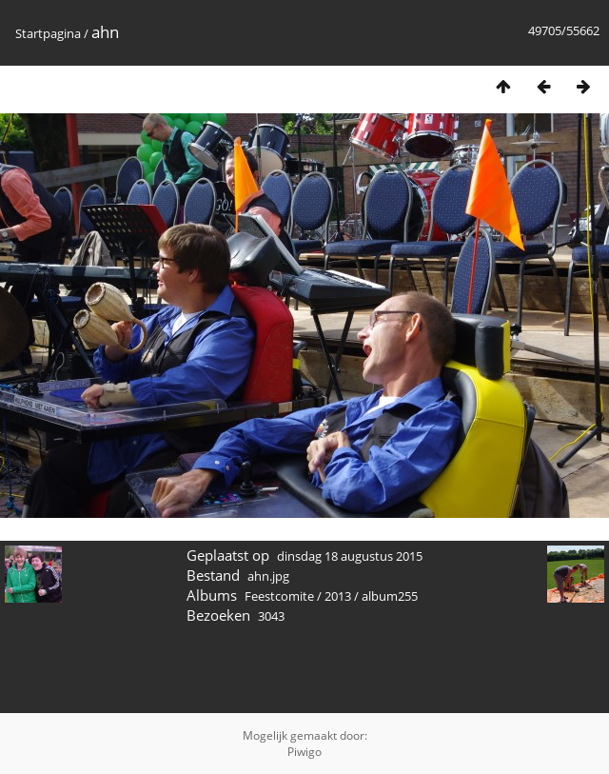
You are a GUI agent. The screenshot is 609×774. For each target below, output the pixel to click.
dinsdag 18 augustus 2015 (349, 556)
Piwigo (304, 752)
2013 (337, 596)
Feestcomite (279, 596)
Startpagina (48, 33)
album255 (390, 596)
